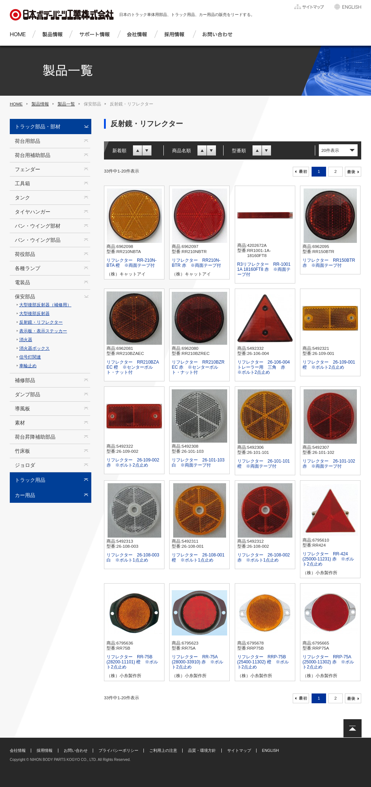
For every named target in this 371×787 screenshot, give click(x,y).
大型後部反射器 (34, 313)
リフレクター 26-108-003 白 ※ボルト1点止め (133, 557)
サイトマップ (239, 750)
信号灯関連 (30, 357)
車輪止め (28, 365)
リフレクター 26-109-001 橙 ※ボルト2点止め (329, 365)
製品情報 (40, 104)
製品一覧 (66, 104)
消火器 (25, 339)
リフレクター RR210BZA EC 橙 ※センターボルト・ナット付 (133, 367)
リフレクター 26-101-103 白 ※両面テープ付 (198, 462)
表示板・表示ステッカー (43, 331)
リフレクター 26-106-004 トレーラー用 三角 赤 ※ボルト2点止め (263, 367)
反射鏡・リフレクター (41, 322)
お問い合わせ (76, 750)
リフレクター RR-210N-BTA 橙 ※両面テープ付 (132, 263)
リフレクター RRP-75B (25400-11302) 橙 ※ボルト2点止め (263, 662)
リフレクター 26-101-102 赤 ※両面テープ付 (329, 464)
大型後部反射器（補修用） (45, 304)
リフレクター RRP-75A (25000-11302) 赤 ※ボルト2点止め (328, 662)
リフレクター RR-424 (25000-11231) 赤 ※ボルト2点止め (328, 559)
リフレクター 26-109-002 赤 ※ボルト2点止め (133, 462)
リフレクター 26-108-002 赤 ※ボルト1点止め (263, 557)
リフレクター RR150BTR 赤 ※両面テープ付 (329, 263)
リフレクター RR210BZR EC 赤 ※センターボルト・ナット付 (198, 367)
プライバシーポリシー (118, 750)
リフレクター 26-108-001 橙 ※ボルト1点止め (198, 557)
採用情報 (45, 750)
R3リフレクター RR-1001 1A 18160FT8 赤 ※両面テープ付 (264, 269)
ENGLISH (270, 750)
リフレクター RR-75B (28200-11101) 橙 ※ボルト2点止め (132, 662)
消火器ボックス (34, 348)
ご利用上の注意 (163, 750)
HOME (16, 104)
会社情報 (18, 750)
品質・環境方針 (202, 750)
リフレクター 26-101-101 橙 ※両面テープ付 (263, 464)
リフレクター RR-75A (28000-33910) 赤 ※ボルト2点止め (197, 662)
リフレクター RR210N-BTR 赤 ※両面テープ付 (196, 263)
